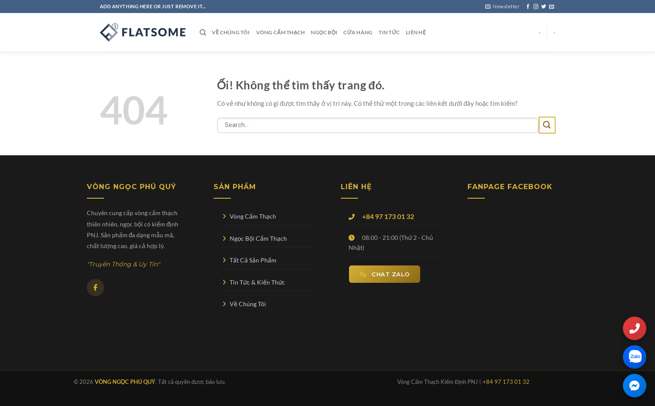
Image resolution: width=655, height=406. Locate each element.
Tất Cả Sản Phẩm (249, 260)
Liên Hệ (416, 32)
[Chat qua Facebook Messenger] (634, 385)
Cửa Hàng (357, 32)
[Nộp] (547, 125)
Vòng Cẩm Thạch (280, 32)
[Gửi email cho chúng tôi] (551, 7)
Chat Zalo (384, 274)
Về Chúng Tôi (231, 32)
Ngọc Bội (324, 32)
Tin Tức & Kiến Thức (253, 282)
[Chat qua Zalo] (634, 357)
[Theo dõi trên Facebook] (528, 7)
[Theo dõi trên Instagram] (535, 7)
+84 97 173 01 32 (388, 216)
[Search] (203, 32)
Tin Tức (389, 32)
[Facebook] (95, 287)
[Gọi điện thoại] (634, 328)
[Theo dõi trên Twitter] (543, 7)
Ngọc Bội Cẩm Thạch (254, 238)
